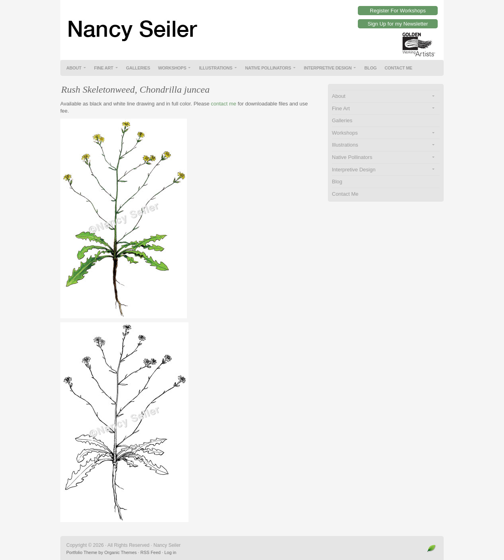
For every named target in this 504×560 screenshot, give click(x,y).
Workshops (172, 68)
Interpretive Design (328, 68)
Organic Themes (120, 552)
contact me (223, 104)
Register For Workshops (398, 11)
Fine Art (103, 68)
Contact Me (399, 68)
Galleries (138, 68)
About (73, 68)
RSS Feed (150, 552)
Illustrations (215, 68)
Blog (370, 68)
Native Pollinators (268, 68)
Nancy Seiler (252, 24)
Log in (170, 552)
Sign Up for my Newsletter (398, 24)
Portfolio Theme (81, 552)
